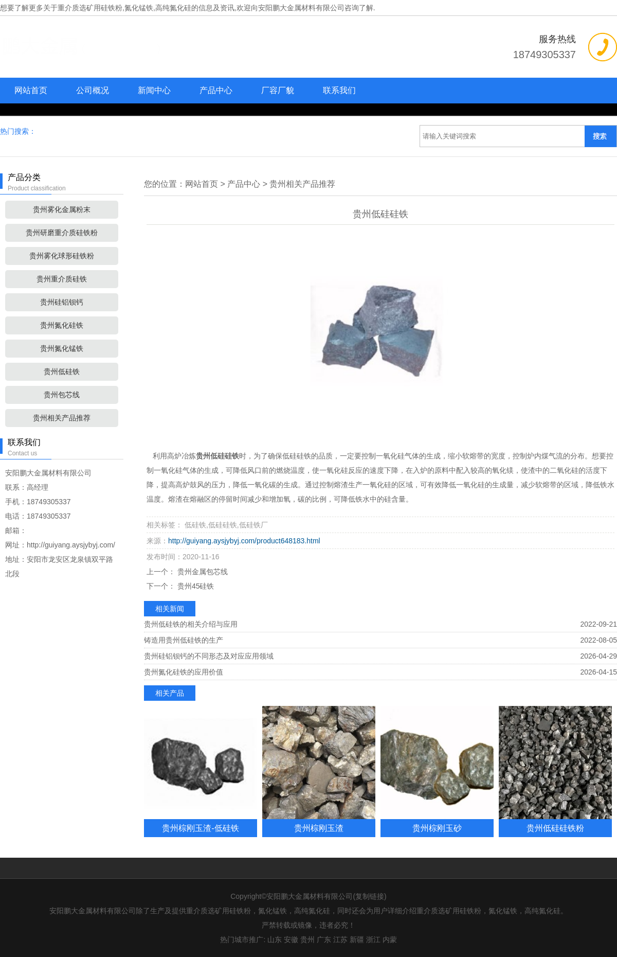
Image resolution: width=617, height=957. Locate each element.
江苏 (340, 939)
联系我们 (339, 90)
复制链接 (369, 896)
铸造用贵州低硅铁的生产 (183, 640)
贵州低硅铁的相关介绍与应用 (191, 624)
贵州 (307, 939)
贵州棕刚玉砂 (437, 827)
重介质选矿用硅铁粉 (90, 8)
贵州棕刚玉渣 (318, 827)
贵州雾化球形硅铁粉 (61, 256)
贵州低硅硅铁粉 (555, 827)
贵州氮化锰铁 (61, 348)
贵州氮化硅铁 (61, 325)
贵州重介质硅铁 (62, 279)
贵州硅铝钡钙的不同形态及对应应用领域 (209, 656)
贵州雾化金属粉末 (61, 209)
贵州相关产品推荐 (61, 418)
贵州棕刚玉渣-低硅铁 (200, 827)
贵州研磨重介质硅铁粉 (62, 232)
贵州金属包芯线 (201, 572)
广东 (324, 939)
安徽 (291, 939)
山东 (274, 939)
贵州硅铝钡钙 (61, 302)
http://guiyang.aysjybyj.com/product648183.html (244, 541)
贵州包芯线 (62, 395)
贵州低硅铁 (62, 371)
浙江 (373, 939)
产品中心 (215, 90)
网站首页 (30, 90)
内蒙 (390, 939)
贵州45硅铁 (194, 586)
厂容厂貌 (277, 90)
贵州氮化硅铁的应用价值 (183, 672)
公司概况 (92, 90)
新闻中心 (154, 90)
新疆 (357, 939)
